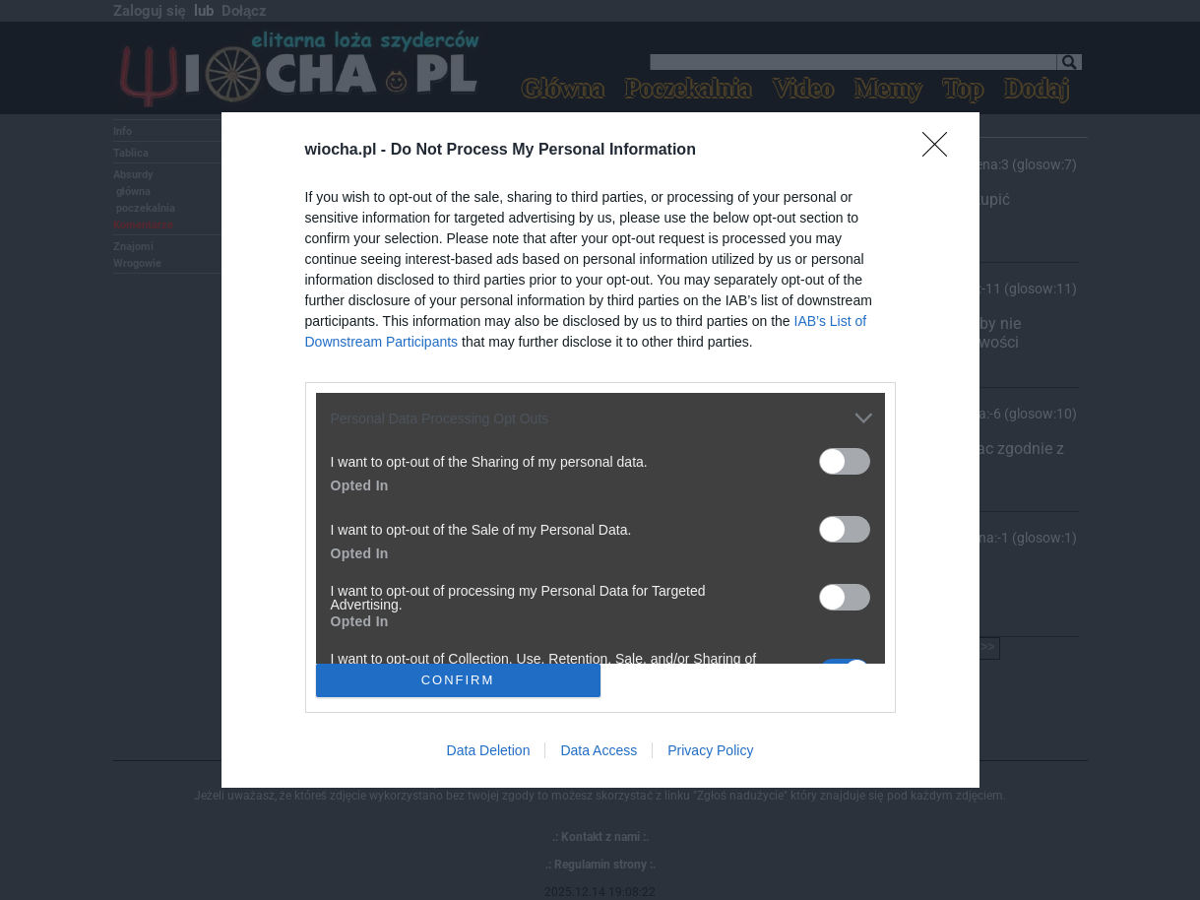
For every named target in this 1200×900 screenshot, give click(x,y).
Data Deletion (489, 750)
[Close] (941, 150)
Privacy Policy (710, 750)
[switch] (844, 461)
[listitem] (600, 418)
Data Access (598, 750)
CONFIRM (458, 679)
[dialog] (600, 449)
